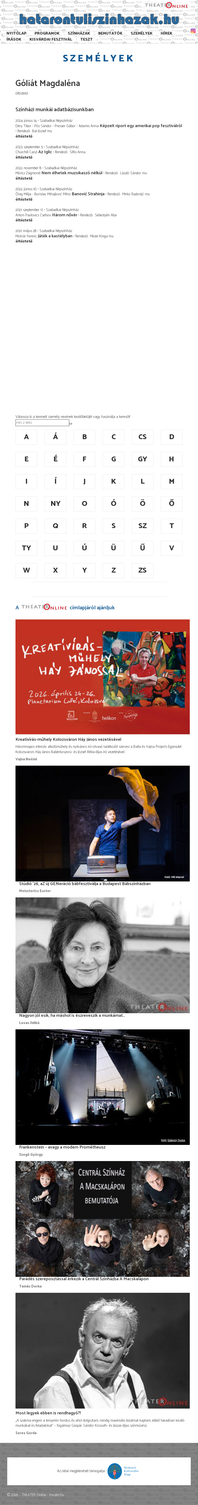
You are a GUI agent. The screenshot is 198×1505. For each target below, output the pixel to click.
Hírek (166, 33)
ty (26, 548)
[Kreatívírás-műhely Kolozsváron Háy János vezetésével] (102, 677)
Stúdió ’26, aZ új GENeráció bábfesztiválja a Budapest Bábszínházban (85, 883)
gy (142, 459)
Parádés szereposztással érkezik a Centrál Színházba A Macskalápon (84, 1279)
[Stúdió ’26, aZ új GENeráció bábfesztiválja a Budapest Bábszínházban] (102, 823)
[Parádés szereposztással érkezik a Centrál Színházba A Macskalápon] (102, 1219)
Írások (14, 39)
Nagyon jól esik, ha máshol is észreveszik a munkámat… (72, 1015)
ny (56, 504)
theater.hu (56, 1495)
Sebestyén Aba (106, 215)
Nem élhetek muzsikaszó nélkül (71, 173)
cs (142, 437)
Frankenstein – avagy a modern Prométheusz (62, 1147)
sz (142, 526)
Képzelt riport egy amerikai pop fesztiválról (141, 126)
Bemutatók (110, 33)
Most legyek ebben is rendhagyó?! (48, 1413)
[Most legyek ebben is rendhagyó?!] (102, 1351)
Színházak (79, 33)
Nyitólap (16, 33)
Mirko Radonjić (133, 194)
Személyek (141, 33)
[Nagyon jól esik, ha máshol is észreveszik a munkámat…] (102, 955)
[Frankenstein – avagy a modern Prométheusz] (102, 1087)
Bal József (39, 131)
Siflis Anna (77, 152)
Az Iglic (45, 152)
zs (142, 570)
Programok (47, 33)
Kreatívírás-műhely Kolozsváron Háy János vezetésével (68, 739)
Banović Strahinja (88, 194)
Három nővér (64, 215)
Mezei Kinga (99, 236)
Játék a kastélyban (55, 236)
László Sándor (130, 173)
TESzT (86, 39)
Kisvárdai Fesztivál (51, 39)
